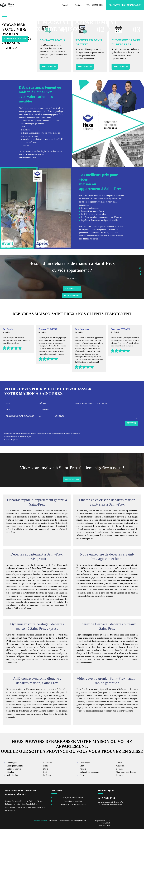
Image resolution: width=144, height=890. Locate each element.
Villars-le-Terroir (14, 830)
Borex (45, 830)
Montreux (24, 862)
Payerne (119, 836)
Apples (119, 824)
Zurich (28, 865)
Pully (45, 833)
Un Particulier (72, 349)
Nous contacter (49, 127)
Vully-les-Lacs (13, 836)
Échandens (47, 824)
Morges (83, 830)
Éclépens (47, 836)
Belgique (37, 868)
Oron (82, 827)
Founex (119, 830)
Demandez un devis (15, 46)
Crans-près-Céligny (15, 827)
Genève (8, 862)
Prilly (45, 827)
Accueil (65, 5)
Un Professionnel (72, 356)
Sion (23, 865)
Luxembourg (10, 871)
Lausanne (15, 862)
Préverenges (85, 824)
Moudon (10, 833)
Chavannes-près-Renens (126, 833)
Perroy (82, 836)
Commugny (12, 824)
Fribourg (8, 865)
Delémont (32, 862)
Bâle (34, 865)
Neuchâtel (17, 865)
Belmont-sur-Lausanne (89, 833)
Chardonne (120, 827)
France (28, 868)
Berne (39, 862)
